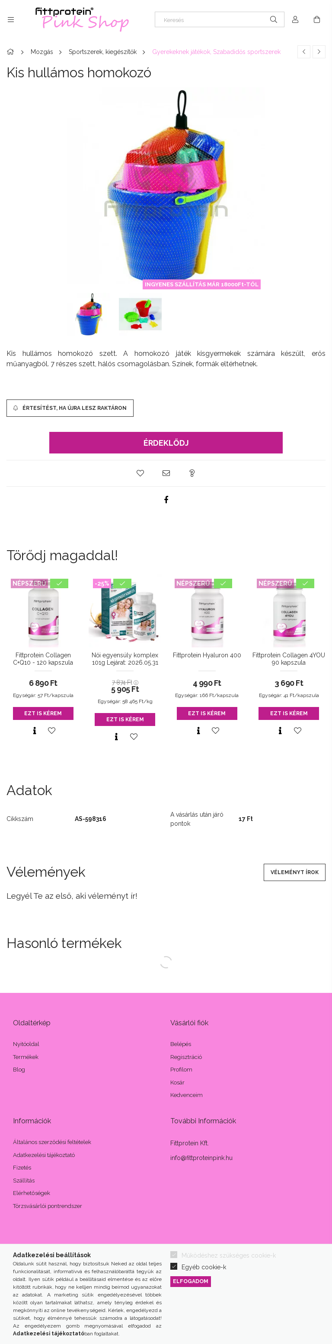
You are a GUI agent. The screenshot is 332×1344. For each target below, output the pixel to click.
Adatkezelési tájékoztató (44, 1155)
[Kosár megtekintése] (317, 19)
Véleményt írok (295, 872)
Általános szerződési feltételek (52, 1142)
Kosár (177, 1082)
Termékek (25, 1057)
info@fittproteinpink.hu (201, 1157)
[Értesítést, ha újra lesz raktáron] (70, 408)
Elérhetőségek (31, 1193)
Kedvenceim (186, 1095)
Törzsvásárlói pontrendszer (47, 1206)
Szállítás (24, 1180)
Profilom (181, 1069)
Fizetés (22, 1167)
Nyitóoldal (26, 1044)
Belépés (180, 1044)
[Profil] (295, 19)
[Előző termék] (303, 51)
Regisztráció (186, 1057)
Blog (19, 1069)
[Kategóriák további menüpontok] (11, 19)
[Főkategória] (11, 51)
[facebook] (166, 499)
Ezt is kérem (43, 713)
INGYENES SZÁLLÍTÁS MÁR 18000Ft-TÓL (202, 284)
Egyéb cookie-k (204, 1267)
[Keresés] (219, 19)
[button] (140, 473)
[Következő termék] (319, 51)
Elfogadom (190, 1281)
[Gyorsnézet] (34, 730)
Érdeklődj (166, 442)
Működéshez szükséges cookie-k (229, 1255)
